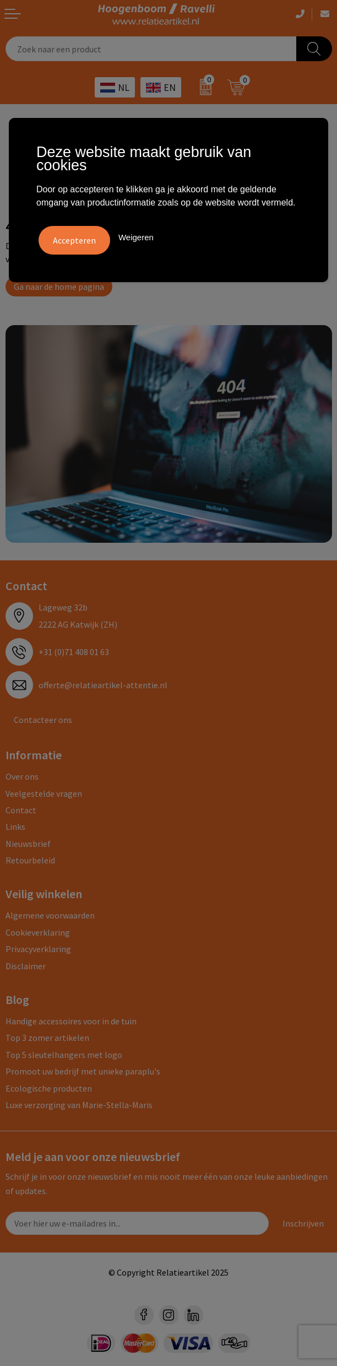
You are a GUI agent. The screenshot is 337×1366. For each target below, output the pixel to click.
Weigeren (136, 237)
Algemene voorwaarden (50, 915)
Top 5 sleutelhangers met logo (64, 1054)
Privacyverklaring (38, 948)
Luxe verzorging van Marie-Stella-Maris (79, 1104)
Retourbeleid (30, 860)
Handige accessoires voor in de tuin (71, 1021)
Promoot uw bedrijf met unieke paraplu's (83, 1071)
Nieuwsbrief (28, 843)
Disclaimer (26, 965)
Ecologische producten (49, 1088)
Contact (21, 810)
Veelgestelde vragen (44, 793)
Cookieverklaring (38, 932)
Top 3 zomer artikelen (47, 1037)
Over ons (22, 776)
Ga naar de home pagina (59, 286)
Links (15, 826)
